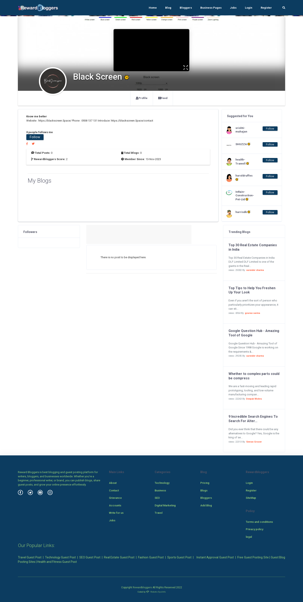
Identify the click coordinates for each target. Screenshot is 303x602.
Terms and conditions (259, 521)
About (113, 482)
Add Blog (206, 505)
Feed (162, 98)
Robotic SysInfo (156, 592)
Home (153, 7)
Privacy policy (254, 529)
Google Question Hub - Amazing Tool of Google (254, 333)
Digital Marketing (165, 505)
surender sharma (255, 270)
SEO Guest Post (89, 557)
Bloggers (186, 7)
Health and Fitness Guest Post (57, 561)
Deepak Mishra (254, 398)
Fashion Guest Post (151, 557)
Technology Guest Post (60, 557)
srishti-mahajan (241, 129)
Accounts (115, 505)
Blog (168, 7)
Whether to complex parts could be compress (254, 376)
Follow (35, 137)
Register (266, 7)
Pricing (204, 482)
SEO (157, 497)
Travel (158, 512)
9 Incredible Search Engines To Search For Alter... (253, 419)
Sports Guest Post (179, 557)
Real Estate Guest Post (119, 557)
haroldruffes (243, 177)
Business (160, 490)
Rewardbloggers (142, 587)
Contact (114, 490)
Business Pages (211, 7)
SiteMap (251, 497)
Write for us (116, 512)
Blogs (203, 490)
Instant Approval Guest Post (215, 557)
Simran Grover (254, 441)
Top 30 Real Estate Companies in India (253, 247)
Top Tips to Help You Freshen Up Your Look (252, 290)
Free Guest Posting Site (252, 557)
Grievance (115, 497)
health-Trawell (242, 161)
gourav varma (252, 313)
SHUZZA (242, 144)
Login (248, 7)
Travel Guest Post (29, 557)
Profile (142, 98)
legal (249, 536)
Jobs (233, 7)
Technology (162, 482)
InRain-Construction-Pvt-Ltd (243, 195)
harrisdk (242, 212)
